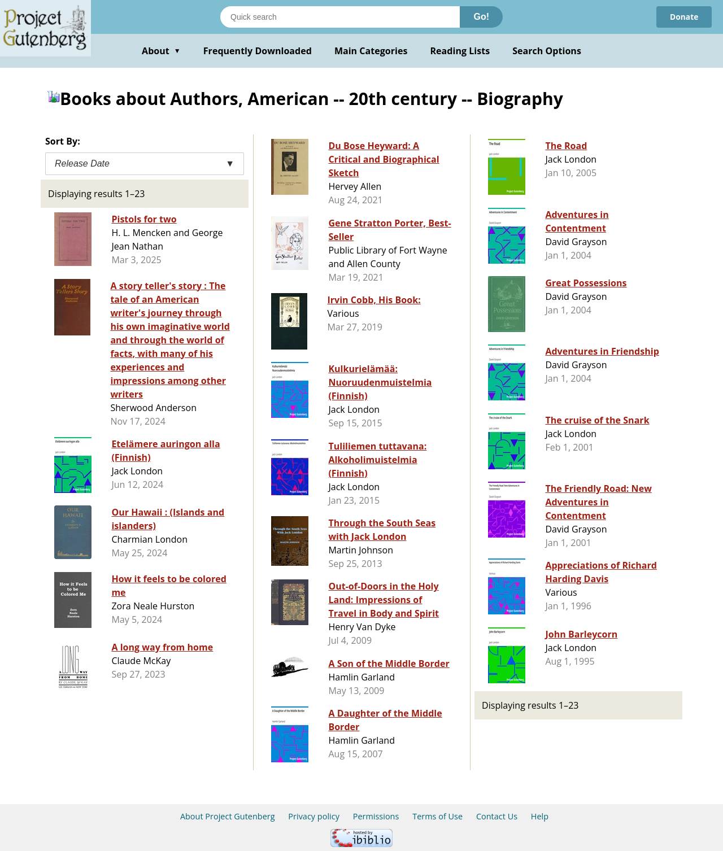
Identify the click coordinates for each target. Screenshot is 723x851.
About (161, 51)
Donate (683, 16)
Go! (481, 16)
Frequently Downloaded (257, 51)
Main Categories (371, 51)
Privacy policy (313, 816)
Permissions (376, 816)
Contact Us (496, 816)
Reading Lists (460, 51)
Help (539, 816)
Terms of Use (437, 816)
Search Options (546, 51)
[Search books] (340, 17)
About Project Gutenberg (227, 816)
